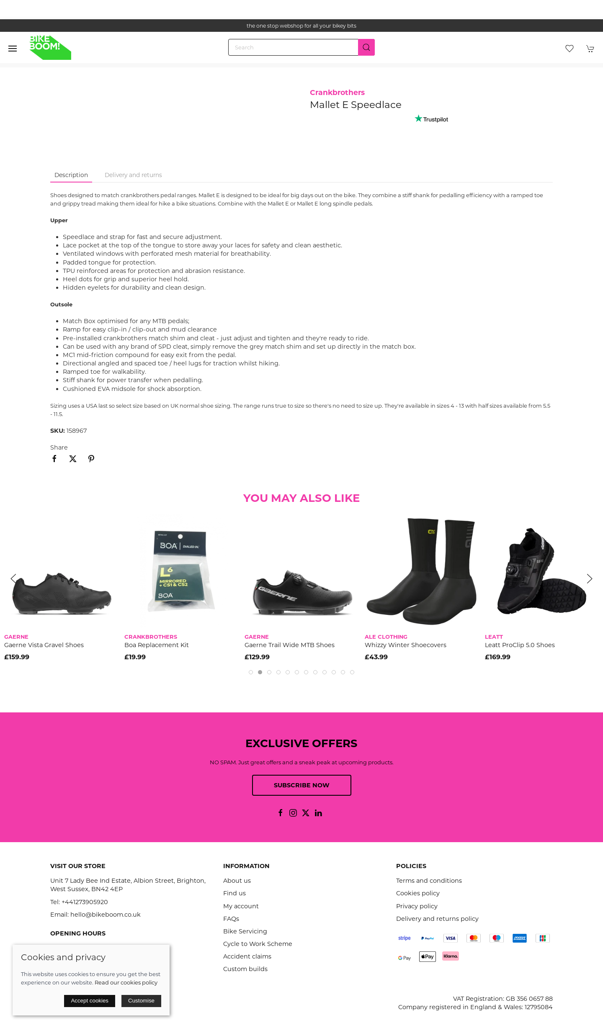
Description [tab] (71, 175)
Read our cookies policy (126, 982)
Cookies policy (418, 893)
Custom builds (245, 969)
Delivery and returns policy (437, 919)
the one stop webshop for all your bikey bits (301, 26)
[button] (12, 48)
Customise (141, 1000)
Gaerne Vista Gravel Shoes (44, 645)
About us (237, 880)
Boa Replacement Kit (156, 645)
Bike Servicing (245, 931)
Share (59, 447)
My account (241, 906)
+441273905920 (85, 902)
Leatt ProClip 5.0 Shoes (520, 645)
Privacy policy (417, 906)
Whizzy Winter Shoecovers (405, 645)
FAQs (231, 919)
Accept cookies (89, 1000)
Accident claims (247, 956)
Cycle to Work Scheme (257, 944)
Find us (234, 893)
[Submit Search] (366, 47)
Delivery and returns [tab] (133, 175)
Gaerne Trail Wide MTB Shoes (290, 645)
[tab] (251, 672)
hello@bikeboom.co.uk (105, 914)
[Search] (301, 47)
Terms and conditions (429, 880)
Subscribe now (302, 785)
